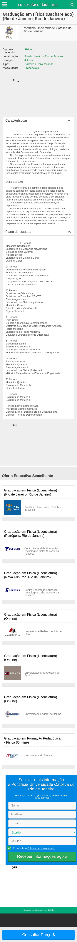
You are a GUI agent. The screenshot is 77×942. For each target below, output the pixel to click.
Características (16, 120)
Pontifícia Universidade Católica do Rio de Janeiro (47, 29)
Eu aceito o (33, 848)
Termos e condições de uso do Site (38, 910)
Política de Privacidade (41, 848)
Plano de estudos (18, 232)
